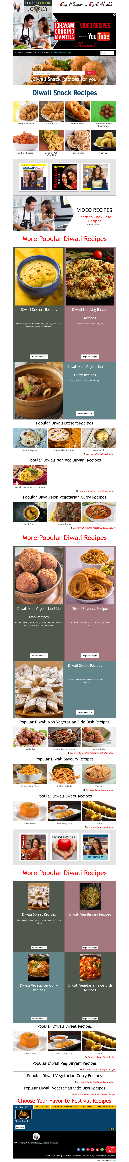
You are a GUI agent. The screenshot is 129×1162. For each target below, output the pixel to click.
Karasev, (98, 622)
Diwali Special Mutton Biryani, (90, 323)
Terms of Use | (102, 1155)
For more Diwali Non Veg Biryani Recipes (95, 490)
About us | (49, 1155)
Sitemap (111, 1155)
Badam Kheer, (38, 323)
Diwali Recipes (45, 52)
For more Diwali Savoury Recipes (99, 789)
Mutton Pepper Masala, (44, 625)
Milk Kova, (91, 679)
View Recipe (20, 1127)
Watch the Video (41, 214)
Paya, (72, 380)
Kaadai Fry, (28, 625)
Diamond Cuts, (87, 622)
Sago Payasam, (50, 323)
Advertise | (77, 1155)
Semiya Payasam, (23, 323)
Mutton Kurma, (82, 380)
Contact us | (68, 1155)
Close (114, 14)
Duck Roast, (35, 622)
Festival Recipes (29, 52)
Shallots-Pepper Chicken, (52, 622)
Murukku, (107, 622)
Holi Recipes (88, 1106)
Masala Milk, (46, 326)
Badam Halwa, (85, 682)
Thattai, (90, 625)
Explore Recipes (39, 356)
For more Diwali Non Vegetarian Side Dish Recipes (91, 752)
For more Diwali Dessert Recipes (99, 453)
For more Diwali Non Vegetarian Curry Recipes (92, 527)
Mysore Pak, (81, 679)
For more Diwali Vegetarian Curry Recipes (95, 1081)
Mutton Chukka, (22, 622)
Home (18, 52)
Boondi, (100, 679)
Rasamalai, (71, 679)
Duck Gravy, (94, 380)
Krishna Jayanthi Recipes (109, 1106)
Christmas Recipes (23, 1107)
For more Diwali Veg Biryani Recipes (97, 1069)
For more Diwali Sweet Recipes (100, 826)
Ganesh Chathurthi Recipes (65, 1106)
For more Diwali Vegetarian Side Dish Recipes (93, 1094)
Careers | (58, 1155)
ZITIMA (113, 1160)
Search (91, 73)
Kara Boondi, (75, 622)
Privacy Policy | (89, 1155)
